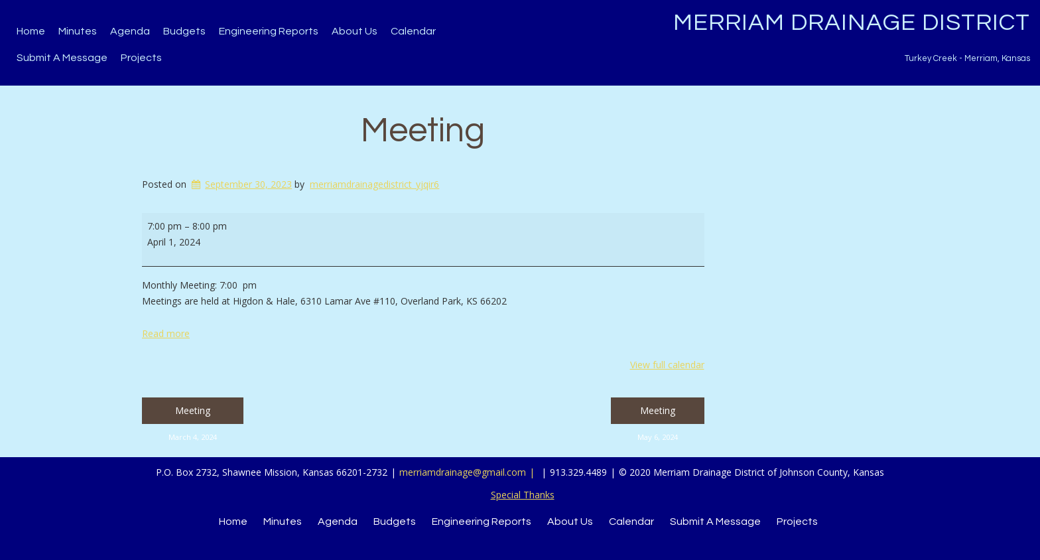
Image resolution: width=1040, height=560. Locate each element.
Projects (141, 57)
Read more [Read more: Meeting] (166, 333)
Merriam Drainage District (851, 22)
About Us (354, 31)
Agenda (130, 31)
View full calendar (667, 364)
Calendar (413, 31)
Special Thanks (522, 494)
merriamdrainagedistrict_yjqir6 (374, 184)
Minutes (77, 31)
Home (31, 31)
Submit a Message (62, 57)
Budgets (184, 31)
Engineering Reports (268, 31)
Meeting (423, 131)
